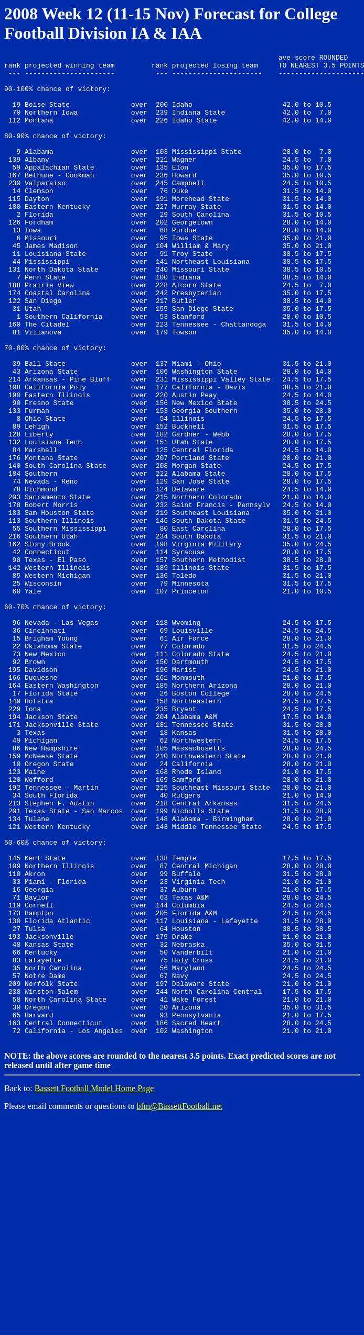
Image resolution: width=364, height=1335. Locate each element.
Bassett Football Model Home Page (94, 1284)
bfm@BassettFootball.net (179, 1302)
